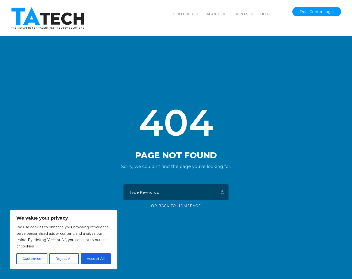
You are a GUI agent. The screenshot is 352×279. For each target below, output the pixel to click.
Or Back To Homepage (176, 206)
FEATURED (183, 13)
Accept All (96, 259)
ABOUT (213, 13)
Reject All (63, 259)
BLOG (265, 13)
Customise (31, 259)
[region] (63, 239)
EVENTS (240, 13)
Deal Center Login (317, 11)
